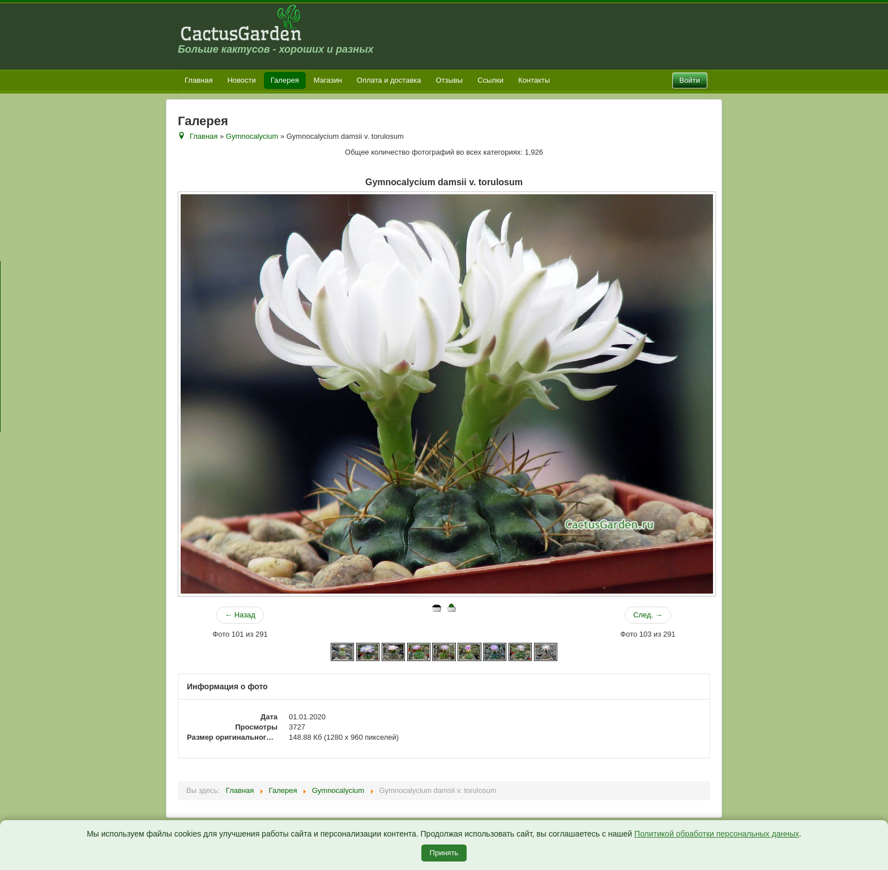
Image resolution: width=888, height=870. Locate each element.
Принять (444, 852)
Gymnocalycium (252, 136)
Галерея (285, 80)
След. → (648, 615)
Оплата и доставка (389, 80)
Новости (241, 80)
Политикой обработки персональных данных (716, 833)
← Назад (240, 615)
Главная (198, 80)
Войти (690, 80)
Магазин (328, 80)
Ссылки (490, 80)
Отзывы (449, 80)
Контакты (534, 80)
